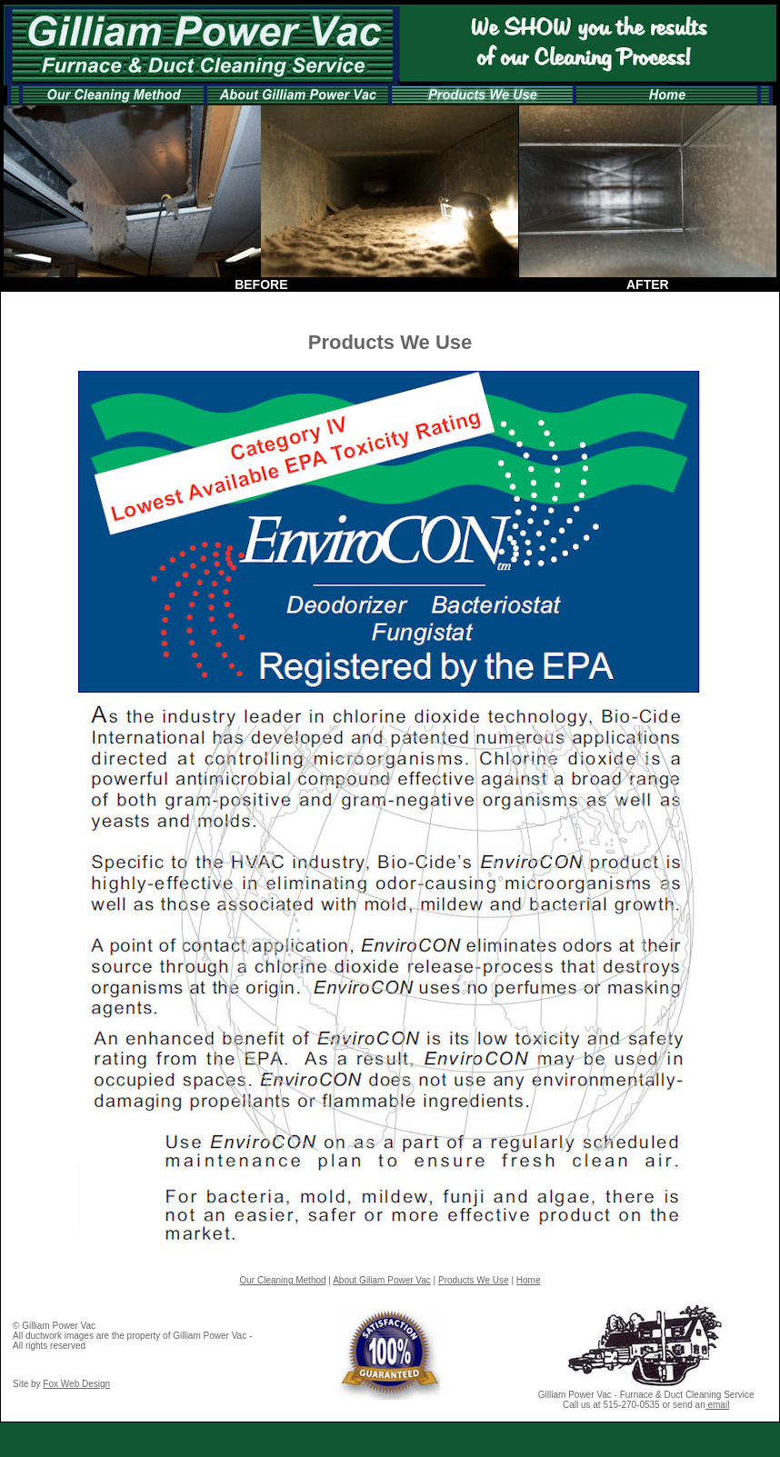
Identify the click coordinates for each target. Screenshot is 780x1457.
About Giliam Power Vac (382, 1280)
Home (528, 1280)
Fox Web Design (76, 1384)
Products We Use (473, 1280)
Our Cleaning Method (283, 1280)
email (717, 1405)
